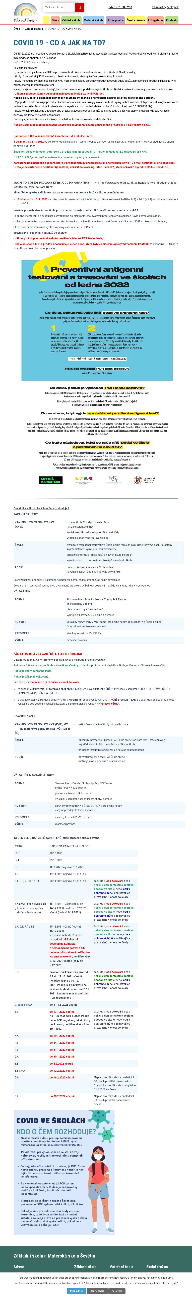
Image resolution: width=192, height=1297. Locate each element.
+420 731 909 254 (120, 7)
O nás (55, 20)
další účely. (168, 1277)
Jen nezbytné (97, 1291)
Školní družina (136, 20)
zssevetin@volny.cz (165, 7)
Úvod (46, 20)
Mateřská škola (93, 20)
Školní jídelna (115, 20)
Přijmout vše (76, 1291)
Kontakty (172, 20)
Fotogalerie (155, 20)
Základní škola (71, 20)
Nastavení (117, 1291)
